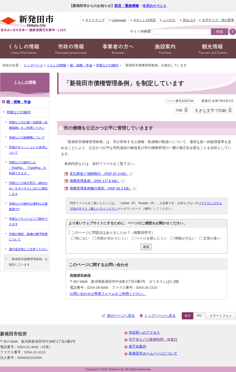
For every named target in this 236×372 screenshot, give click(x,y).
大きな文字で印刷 (210, 110)
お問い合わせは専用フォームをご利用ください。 (108, 294)
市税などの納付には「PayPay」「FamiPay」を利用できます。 (27, 168)
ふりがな (169, 20)
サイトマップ (95, 20)
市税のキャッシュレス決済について (28, 149)
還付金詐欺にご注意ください (28, 249)
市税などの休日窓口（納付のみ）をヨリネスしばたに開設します (28, 188)
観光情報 (212, 49)
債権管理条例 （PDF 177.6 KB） (97, 181)
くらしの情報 (23, 49)
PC (199, 316)
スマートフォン (220, 316)
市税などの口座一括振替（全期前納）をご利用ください (28, 125)
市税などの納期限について (27, 137)
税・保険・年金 (81, 65)
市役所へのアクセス (144, 332)
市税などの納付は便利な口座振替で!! (28, 206)
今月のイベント (154, 6)
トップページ (33, 65)
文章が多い (212, 238)
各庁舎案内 (137, 346)
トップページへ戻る (160, 316)
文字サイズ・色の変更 (218, 20)
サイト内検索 (140, 31)
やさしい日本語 (144, 20)
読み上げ (189, 20)
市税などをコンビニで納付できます (28, 221)
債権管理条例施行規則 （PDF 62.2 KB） (103, 188)
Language (119, 20)
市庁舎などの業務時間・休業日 (153, 339)
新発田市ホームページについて (153, 353)
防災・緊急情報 (127, 6)
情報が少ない (185, 238)
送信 (146, 247)
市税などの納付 (107, 65)
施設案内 (165, 49)
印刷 (179, 110)
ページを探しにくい (151, 238)
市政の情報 (71, 49)
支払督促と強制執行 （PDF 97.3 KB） (101, 174)
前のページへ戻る (121, 316)
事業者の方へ (118, 49)
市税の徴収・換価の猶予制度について (28, 236)
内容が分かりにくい (112, 238)
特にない (82, 238)
